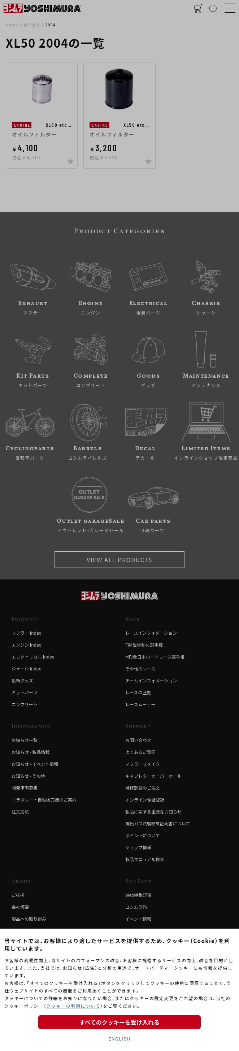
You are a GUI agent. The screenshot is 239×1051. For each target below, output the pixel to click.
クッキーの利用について (73, 1006)
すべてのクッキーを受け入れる (119, 1022)
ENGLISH (119, 1038)
